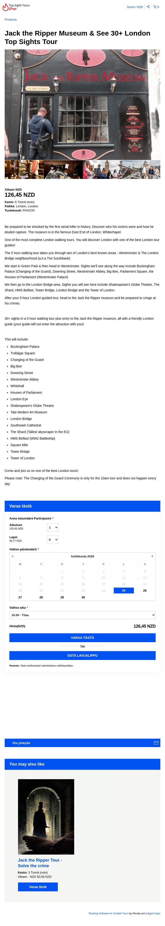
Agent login (153, 913)
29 (62, 597)
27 (20, 597)
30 (83, 597)
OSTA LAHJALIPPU (82, 655)
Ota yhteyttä (21, 743)
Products (11, 19)
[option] (24, 169)
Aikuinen (28, 527)
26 (145, 590)
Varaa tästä (82, 638)
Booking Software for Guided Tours (109, 913)
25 (123, 590)
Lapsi (28, 539)
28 (41, 597)
